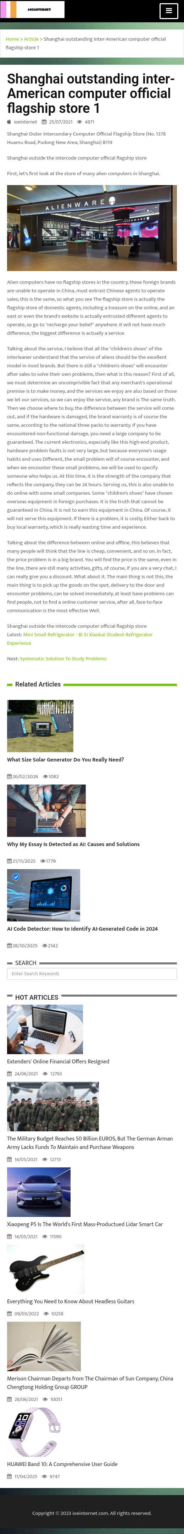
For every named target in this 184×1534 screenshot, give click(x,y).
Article (31, 39)
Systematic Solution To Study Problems (63, 658)
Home (12, 39)
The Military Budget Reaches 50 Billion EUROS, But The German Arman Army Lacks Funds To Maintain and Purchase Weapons (90, 1143)
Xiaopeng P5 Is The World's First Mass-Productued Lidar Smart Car (85, 1224)
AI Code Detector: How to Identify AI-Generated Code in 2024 (82, 929)
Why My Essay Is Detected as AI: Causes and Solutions (73, 844)
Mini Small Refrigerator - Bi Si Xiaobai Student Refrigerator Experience (80, 639)
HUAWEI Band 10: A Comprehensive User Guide (62, 1464)
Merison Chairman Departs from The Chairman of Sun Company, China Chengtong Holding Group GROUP (90, 1383)
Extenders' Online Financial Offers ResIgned (58, 1062)
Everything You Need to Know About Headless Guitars (70, 1301)
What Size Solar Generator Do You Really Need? (65, 760)
